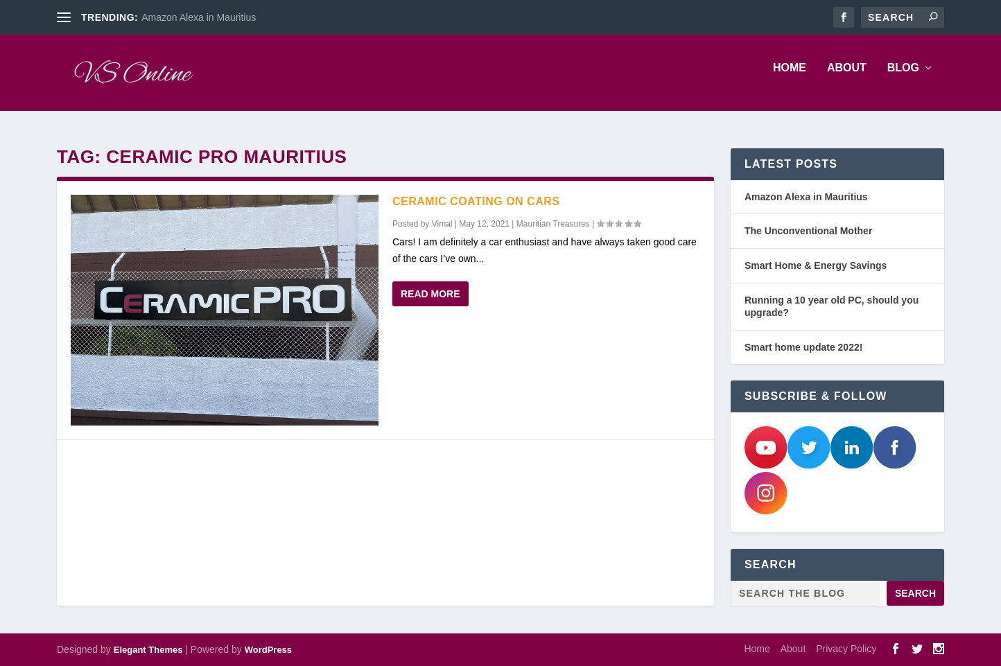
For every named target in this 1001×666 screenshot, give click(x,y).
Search (915, 593)
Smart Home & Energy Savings (816, 265)
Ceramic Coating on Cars (475, 201)
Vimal (442, 224)
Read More (430, 293)
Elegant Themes (148, 650)
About (847, 77)
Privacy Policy (846, 648)
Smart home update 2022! (803, 347)
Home (789, 77)
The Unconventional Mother (808, 231)
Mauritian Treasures (553, 224)
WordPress (268, 650)
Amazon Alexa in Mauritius (198, 17)
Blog (903, 77)
